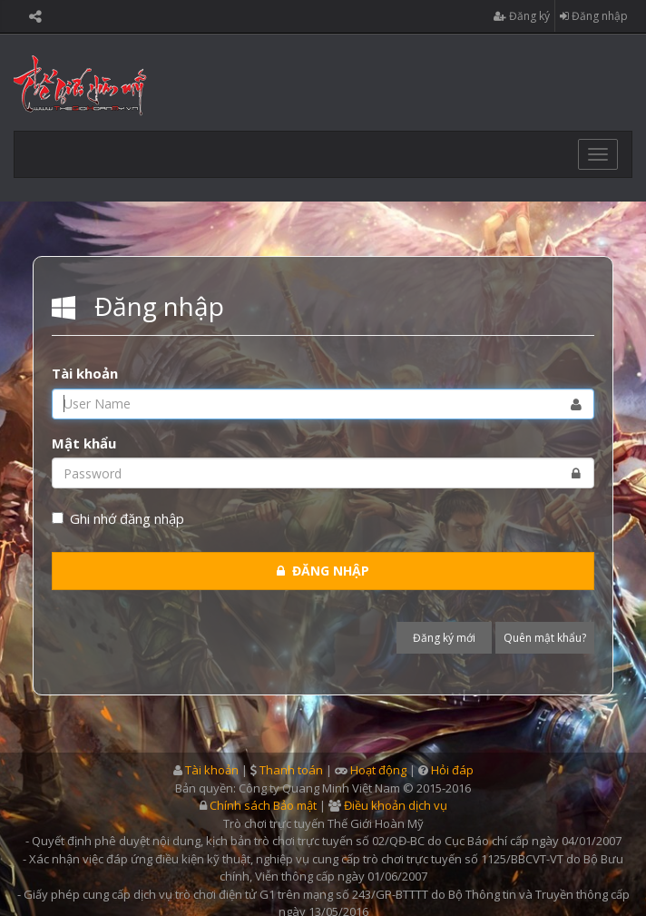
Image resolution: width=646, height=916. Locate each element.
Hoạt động (378, 770)
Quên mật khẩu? (545, 637)
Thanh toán (291, 770)
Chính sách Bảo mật (263, 805)
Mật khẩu (84, 443)
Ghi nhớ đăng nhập (118, 518)
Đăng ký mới (444, 637)
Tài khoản (85, 373)
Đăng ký (522, 16)
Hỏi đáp (452, 770)
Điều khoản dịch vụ (395, 805)
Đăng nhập (594, 16)
